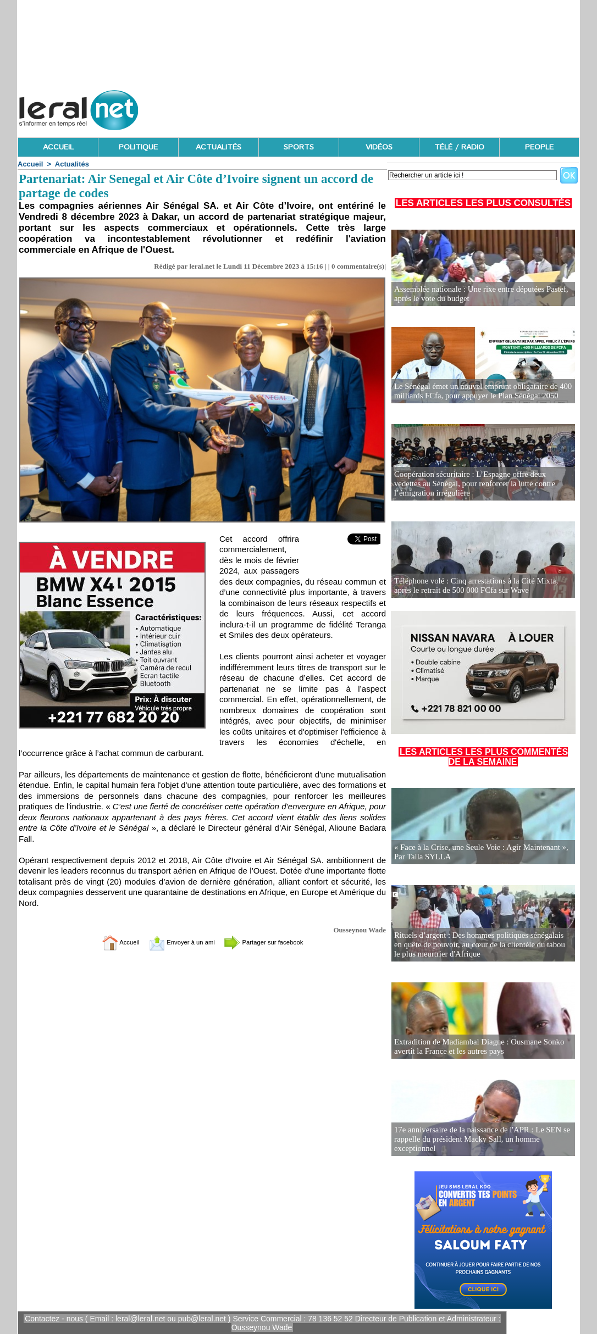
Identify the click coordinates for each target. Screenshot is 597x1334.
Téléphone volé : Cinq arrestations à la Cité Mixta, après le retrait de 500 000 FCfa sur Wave (481, 585)
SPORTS (299, 147)
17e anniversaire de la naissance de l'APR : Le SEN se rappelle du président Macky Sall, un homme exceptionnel (477, 1140)
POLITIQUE (138, 147)
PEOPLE (539, 147)
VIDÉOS (379, 147)
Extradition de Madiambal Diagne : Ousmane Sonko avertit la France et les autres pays (475, 1046)
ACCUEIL (58, 147)
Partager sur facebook (275, 942)
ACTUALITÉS (218, 147)
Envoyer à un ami (175, 942)
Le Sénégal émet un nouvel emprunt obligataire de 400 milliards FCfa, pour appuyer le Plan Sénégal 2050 (478, 391)
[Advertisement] (379, 107)
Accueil (30, 164)
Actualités (72, 164)
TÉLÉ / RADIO (459, 147)
